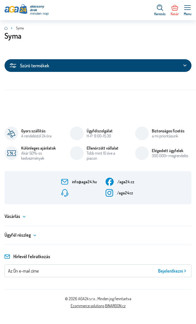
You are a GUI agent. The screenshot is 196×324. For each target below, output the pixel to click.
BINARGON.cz (115, 305)
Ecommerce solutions (87, 305)
